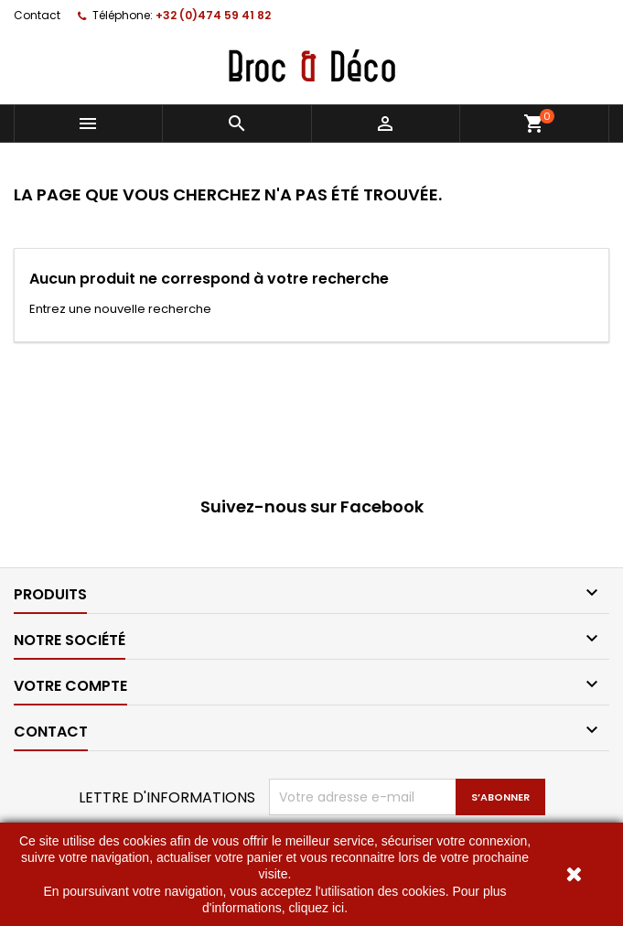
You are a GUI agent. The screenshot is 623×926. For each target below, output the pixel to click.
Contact (37, 15)
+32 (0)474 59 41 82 (213, 15)
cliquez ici (316, 907)
